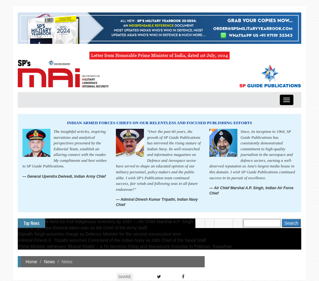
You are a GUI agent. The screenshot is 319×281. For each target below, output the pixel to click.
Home (31, 261)
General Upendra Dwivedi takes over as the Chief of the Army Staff (82, 227)
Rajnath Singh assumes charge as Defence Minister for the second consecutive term (99, 234)
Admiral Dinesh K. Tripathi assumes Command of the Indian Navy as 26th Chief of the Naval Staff (112, 240)
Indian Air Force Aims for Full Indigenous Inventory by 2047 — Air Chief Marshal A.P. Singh (105, 221)
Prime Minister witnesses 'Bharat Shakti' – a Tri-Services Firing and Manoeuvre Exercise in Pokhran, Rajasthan (125, 246)
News (49, 261)
